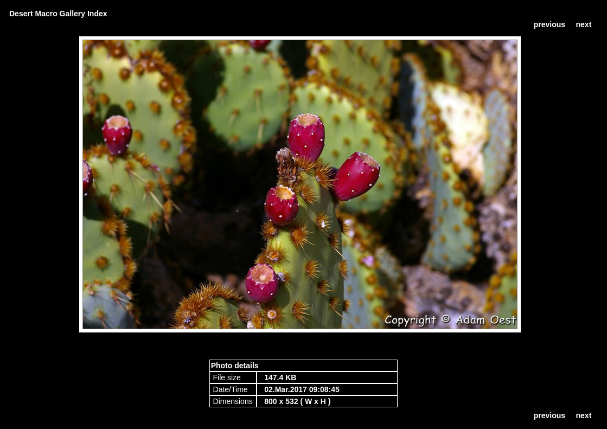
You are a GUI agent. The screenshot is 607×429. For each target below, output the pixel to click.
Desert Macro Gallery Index (58, 13)
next (584, 24)
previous (549, 24)
